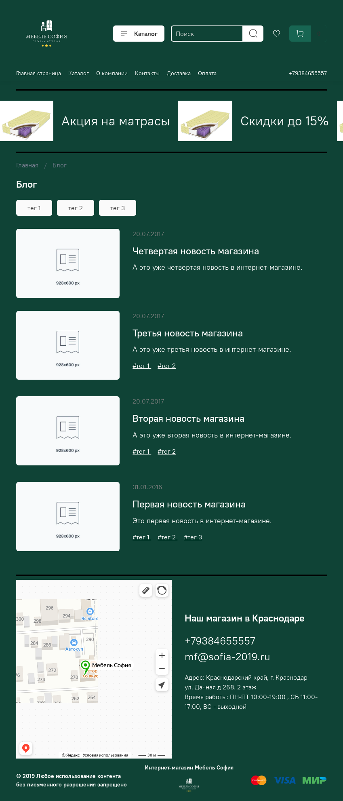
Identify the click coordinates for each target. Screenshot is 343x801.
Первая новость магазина (189, 504)
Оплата (207, 73)
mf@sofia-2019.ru (227, 656)
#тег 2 (167, 365)
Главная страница (38, 73)
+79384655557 (308, 73)
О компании (112, 73)
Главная (27, 165)
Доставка (179, 73)
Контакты (147, 73)
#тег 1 (142, 365)
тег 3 (117, 208)
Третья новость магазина (188, 333)
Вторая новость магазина (188, 418)
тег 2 (75, 208)
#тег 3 (193, 537)
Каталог (139, 34)
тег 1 (34, 208)
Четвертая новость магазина (196, 251)
